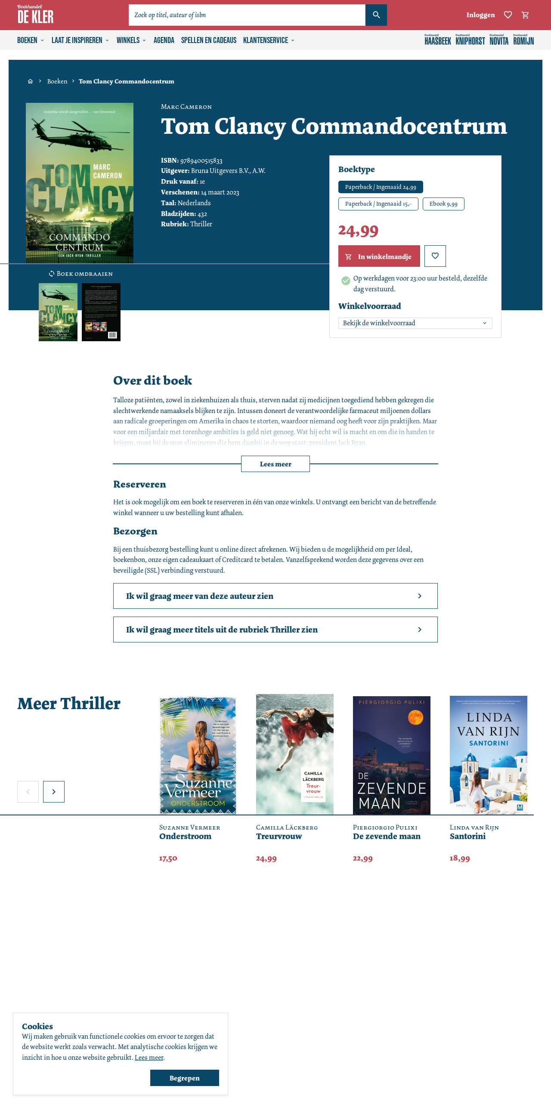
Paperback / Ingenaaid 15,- (378, 203)
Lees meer (275, 464)
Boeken (31, 40)
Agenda (164, 40)
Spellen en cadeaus (208, 40)
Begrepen (185, 1078)
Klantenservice (269, 40)
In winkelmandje (377, 257)
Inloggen (481, 14)
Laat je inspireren (81, 40)
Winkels (132, 40)
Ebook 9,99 (444, 203)
